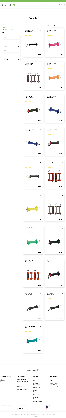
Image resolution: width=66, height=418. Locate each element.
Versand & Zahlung (53, 384)
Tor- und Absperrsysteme (8, 29)
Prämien (35, 398)
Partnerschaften (36, 387)
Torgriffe (5, 27)
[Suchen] (46, 5)
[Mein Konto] (61, 5)
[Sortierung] (58, 26)
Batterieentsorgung (54, 386)
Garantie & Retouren (54, 383)
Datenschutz (52, 379)
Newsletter (35, 390)
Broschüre (35, 400)
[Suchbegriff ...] (35, 5)
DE (64, 0)
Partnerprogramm (36, 384)
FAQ (34, 379)
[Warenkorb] (64, 5)
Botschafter (35, 383)
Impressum (52, 381)
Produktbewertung (37, 391)
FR (63, 0)
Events (34, 388)
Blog (34, 381)
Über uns (35, 380)
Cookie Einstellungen (37, 401)
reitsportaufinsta (36, 394)
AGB (51, 380)
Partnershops (36, 386)
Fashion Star (35, 395)
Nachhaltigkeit (36, 397)
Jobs (34, 393)
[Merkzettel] (59, 5)
